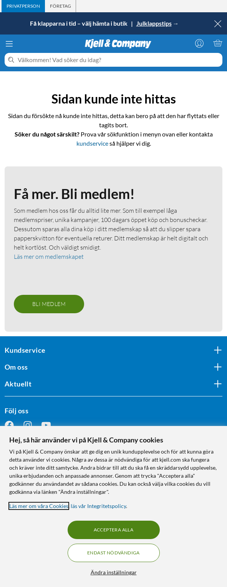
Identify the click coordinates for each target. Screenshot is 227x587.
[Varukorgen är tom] (218, 43)
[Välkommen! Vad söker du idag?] (118, 59)
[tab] (23, 6)
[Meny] (9, 44)
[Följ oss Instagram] (27, 425)
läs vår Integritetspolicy (98, 506)
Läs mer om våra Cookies (38, 506)
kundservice (92, 143)
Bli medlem (49, 304)
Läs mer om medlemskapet (49, 256)
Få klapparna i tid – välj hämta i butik (79, 23)
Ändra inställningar (114, 572)
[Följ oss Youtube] (46, 425)
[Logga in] (199, 43)
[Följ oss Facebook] (9, 425)
